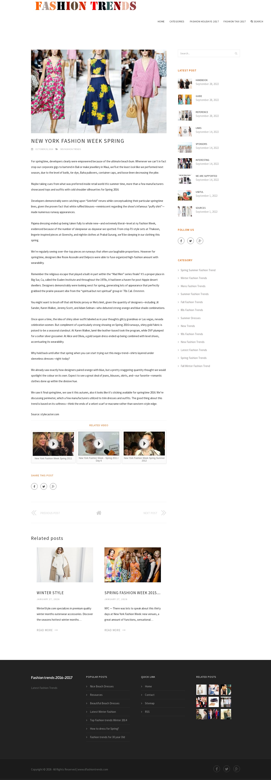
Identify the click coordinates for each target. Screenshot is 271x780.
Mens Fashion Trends (193, 286)
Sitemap (150, 703)
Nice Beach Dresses (102, 686)
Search (257, 21)
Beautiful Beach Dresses (105, 703)
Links (198, 128)
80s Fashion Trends (192, 310)
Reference (202, 112)
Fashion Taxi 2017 (235, 21)
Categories (177, 21)
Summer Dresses (191, 318)
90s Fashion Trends (70, 149)
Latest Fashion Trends (194, 350)
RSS (147, 711)
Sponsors (201, 144)
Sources (201, 208)
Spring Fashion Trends (194, 358)
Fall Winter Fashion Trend (195, 366)
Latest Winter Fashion (103, 711)
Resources (96, 695)
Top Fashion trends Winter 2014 (108, 720)
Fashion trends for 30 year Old (107, 737)
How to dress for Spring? (104, 728)
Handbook (202, 80)
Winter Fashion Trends (194, 278)
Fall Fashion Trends (192, 302)
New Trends (188, 326)
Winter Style (50, 592)
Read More (45, 630)
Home (161, 21)
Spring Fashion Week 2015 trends (132, 592)
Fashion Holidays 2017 (204, 21)
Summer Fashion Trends (195, 294)
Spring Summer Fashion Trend (198, 270)
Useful (199, 192)
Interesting (202, 160)
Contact (150, 695)
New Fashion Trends (193, 342)
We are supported (206, 176)
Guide (199, 96)
